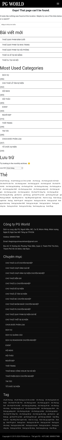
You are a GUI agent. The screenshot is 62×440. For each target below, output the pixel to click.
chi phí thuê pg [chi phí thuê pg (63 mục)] (4, 181)
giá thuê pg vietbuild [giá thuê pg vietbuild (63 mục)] (44, 417)
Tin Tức (5, 131)
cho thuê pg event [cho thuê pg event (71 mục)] (20, 183)
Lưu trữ (3, 168)
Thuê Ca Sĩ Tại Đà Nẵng (12, 55)
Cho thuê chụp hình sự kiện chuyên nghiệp (25, 273)
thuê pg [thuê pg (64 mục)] (10, 200)
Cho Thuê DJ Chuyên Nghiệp (18, 283)
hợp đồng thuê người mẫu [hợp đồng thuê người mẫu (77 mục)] (33, 198)
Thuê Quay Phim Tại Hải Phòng (15, 50)
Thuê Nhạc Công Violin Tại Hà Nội (20, 371)
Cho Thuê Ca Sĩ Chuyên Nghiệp (19, 263)
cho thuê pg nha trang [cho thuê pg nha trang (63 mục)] (41, 186)
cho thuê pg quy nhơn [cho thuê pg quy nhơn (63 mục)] (25, 189)
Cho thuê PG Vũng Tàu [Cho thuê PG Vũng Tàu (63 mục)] (38, 192)
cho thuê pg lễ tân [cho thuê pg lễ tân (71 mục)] (27, 186)
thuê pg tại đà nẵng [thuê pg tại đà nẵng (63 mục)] (25, 206)
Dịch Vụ (5, 75)
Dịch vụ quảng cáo (13, 335)
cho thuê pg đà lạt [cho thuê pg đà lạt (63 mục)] (52, 192)
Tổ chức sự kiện (9, 147)
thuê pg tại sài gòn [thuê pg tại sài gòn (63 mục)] (32, 203)
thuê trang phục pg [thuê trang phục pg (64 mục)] (39, 206)
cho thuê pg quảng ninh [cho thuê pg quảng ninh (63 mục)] (40, 189)
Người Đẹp (6, 115)
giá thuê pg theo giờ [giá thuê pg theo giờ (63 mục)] (52, 195)
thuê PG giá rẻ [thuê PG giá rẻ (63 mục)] (18, 200)
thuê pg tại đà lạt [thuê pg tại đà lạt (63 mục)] (12, 206)
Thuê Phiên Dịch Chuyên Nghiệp (19, 376)
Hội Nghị (6, 91)
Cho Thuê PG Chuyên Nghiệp (18, 309)
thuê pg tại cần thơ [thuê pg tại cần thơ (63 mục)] (40, 200)
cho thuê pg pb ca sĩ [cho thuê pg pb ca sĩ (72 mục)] (17, 408)
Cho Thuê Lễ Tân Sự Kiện (13, 83)
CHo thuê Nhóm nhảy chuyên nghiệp (22, 304)
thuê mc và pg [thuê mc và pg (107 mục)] (47, 198)
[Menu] (58, 4)
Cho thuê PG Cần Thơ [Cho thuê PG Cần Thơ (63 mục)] (6, 183)
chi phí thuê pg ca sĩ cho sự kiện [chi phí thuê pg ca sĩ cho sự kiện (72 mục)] (21, 181)
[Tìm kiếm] (31, 24)
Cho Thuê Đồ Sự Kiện (14, 289)
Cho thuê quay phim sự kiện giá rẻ (20, 314)
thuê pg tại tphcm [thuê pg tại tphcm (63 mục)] (45, 203)
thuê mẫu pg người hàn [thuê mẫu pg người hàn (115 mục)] (46, 420)
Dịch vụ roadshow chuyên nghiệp (20, 340)
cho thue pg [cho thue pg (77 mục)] (36, 181)
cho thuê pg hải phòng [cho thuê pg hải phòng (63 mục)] (13, 186)
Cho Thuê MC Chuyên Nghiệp (18, 299)
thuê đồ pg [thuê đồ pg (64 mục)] (49, 206)
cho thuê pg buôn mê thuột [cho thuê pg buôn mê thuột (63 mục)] (50, 181)
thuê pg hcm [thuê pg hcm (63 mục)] (28, 200)
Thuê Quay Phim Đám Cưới (13, 40)
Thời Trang (7, 123)
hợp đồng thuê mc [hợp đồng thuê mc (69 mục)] (17, 198)
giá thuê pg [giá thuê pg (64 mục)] (27, 195)
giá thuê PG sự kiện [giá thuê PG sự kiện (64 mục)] (38, 195)
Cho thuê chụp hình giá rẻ (17, 268)
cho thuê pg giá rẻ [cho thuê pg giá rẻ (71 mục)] (33, 183)
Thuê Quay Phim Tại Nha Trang (16, 45)
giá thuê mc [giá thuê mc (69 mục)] (18, 195)
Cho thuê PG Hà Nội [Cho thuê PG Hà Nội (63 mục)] (13, 405)
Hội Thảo (6, 99)
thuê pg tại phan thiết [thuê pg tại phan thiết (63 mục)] (18, 203)
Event (5, 107)
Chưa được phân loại (12, 139)
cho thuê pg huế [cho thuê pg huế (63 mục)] (46, 183)
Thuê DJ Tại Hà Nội (10, 60)
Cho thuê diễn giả (13, 278)
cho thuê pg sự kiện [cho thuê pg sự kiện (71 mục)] (10, 192)
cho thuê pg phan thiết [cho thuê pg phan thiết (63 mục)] (10, 189)
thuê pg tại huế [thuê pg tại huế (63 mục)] (52, 200)
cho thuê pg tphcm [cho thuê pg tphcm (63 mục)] (24, 192)
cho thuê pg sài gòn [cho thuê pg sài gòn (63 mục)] (23, 411)
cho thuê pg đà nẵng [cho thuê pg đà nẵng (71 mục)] (6, 195)
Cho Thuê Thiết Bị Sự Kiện (16, 320)
